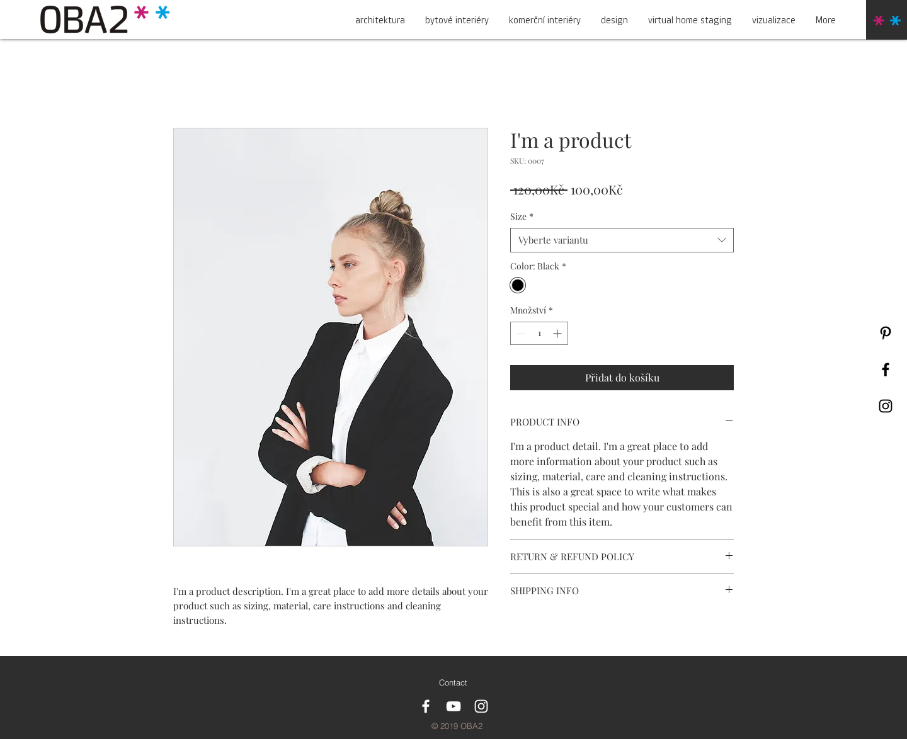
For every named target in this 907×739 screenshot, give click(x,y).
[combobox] (622, 240)
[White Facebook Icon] (426, 706)
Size (521, 216)
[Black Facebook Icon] (885, 369)
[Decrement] (520, 333)
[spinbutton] (539, 333)
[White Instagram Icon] (481, 706)
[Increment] (558, 333)
